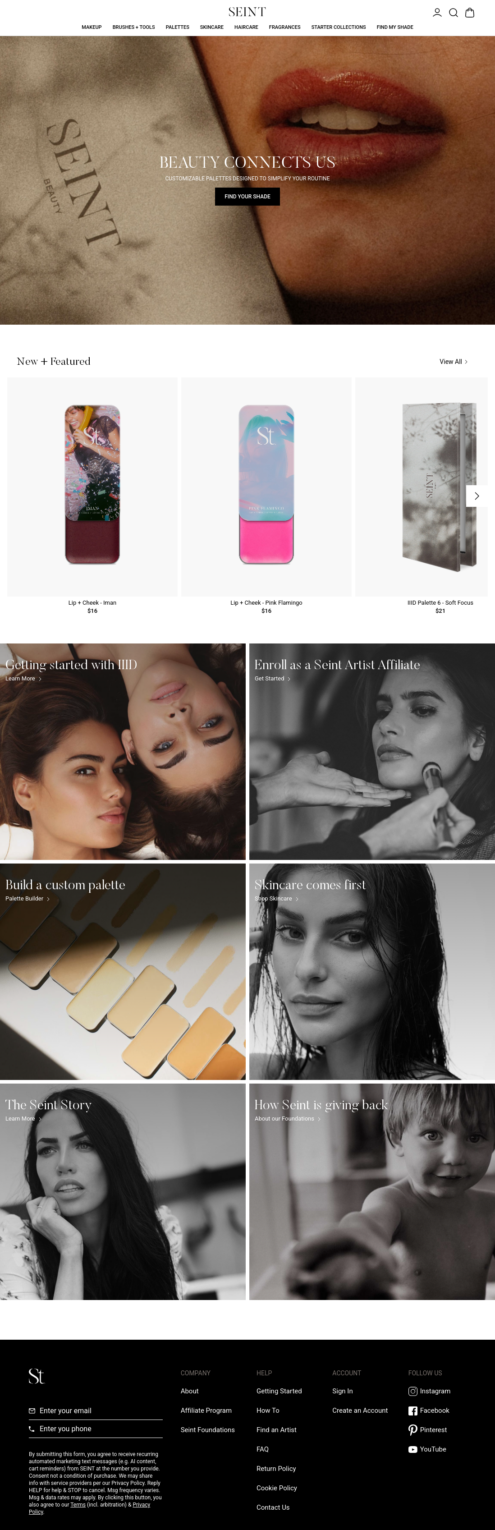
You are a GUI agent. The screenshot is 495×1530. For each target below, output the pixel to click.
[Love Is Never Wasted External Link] (208, 1430)
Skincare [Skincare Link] (212, 27)
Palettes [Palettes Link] (177, 27)
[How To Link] (268, 1410)
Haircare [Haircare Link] (246, 27)
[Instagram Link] (437, 1391)
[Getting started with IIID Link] (123, 751)
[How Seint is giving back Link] (372, 1192)
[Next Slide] (477, 496)
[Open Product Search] (452, 11)
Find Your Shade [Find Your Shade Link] (247, 196)
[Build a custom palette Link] (123, 972)
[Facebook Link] (437, 1411)
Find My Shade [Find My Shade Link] (395, 27)
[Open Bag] (468, 11)
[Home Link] (247, 11)
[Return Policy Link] (276, 1469)
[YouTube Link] (437, 1449)
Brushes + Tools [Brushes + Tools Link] (134, 27)
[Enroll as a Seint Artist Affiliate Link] (372, 751)
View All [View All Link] (454, 362)
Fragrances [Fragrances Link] (285, 27)
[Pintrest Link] (437, 1430)
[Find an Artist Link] (277, 1430)
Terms (78, 1505)
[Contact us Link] (273, 1507)
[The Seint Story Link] (123, 1192)
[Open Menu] (436, 11)
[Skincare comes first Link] (372, 972)
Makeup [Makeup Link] (91, 27)
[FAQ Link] (263, 1449)
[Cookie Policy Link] (277, 1488)
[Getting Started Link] (279, 1391)
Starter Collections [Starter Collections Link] (339, 27)
